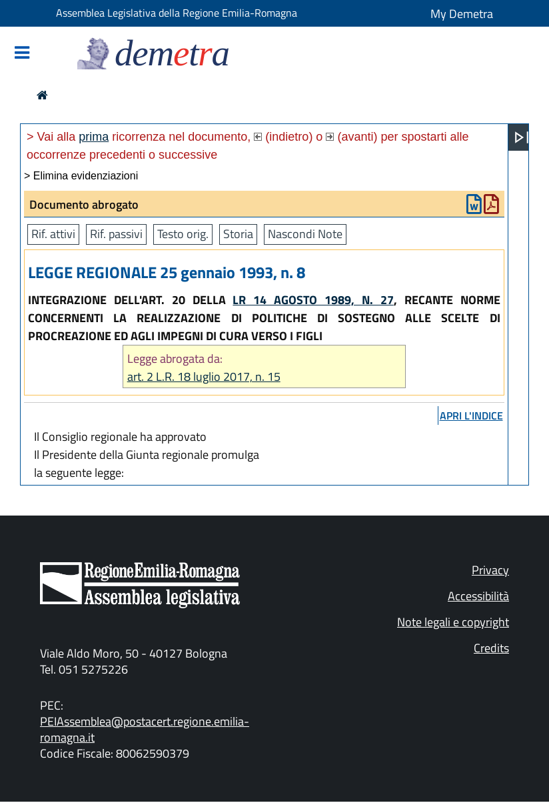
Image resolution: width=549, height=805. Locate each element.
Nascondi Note (305, 234)
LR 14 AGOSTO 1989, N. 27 (313, 300)
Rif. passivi (116, 234)
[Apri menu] (521, 137)
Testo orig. (183, 234)
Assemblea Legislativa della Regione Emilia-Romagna (176, 13)
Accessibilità (478, 596)
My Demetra (461, 14)
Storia (238, 234)
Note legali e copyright (453, 622)
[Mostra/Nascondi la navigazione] (22, 53)
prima (94, 136)
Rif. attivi (53, 234)
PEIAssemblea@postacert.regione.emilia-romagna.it (144, 729)
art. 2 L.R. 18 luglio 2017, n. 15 (203, 376)
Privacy (490, 570)
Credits (491, 648)
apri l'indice (471, 416)
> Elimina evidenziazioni (81, 175)
